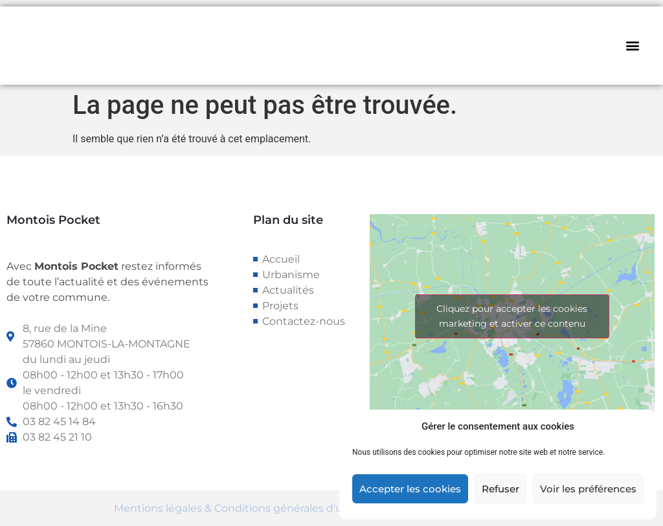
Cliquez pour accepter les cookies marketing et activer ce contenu (511, 316)
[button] (633, 45)
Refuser (500, 489)
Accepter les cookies (410, 489)
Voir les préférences (588, 489)
